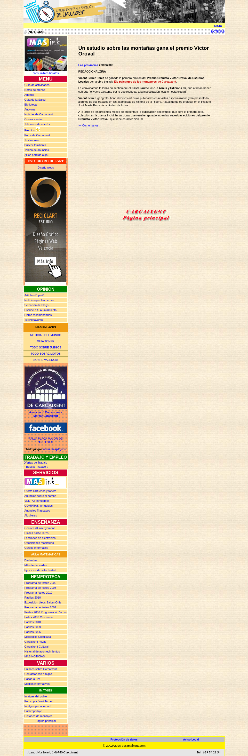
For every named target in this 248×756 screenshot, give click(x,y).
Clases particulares (37, 533)
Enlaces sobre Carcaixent (41, 669)
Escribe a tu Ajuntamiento (41, 310)
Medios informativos (37, 683)
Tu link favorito (34, 319)
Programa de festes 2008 (41, 587)
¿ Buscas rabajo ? (36, 466)
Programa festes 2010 (38, 592)
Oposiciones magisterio (39, 542)
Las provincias (88, 65)
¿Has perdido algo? (37, 154)
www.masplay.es (54, 449)
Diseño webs (46, 167)
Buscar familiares (35, 145)
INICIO (217, 25)
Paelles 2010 (33, 597)
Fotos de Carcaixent (37, 135)
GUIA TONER (45, 341)
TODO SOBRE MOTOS (46, 353)
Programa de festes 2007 (41, 607)
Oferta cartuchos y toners (41, 490)
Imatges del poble (36, 696)
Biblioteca (31, 104)
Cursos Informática (36, 547)
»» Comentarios (88, 125)
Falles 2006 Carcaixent (39, 617)
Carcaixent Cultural (37, 646)
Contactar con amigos (38, 673)
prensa (35, 89)
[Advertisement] (121, 169)
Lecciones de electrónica (40, 537)
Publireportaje (33, 711)
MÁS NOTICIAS (35, 656)
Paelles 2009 (33, 626)
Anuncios (41, 495)
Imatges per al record (38, 706)
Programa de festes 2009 (41, 582)
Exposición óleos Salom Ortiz (43, 602)
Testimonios (32, 140)
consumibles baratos (46, 73)
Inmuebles (37, 500)
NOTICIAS (216, 31)
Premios (30, 130)
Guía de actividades (37, 84)
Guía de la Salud (35, 99)
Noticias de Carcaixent (39, 114)
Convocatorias (34, 119)
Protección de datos (124, 739)
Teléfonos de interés (37, 124)
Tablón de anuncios (37, 150)
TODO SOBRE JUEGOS (45, 347)
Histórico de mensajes (38, 716)
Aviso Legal (191, 739)
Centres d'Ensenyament (40, 528)
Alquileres (31, 515)
